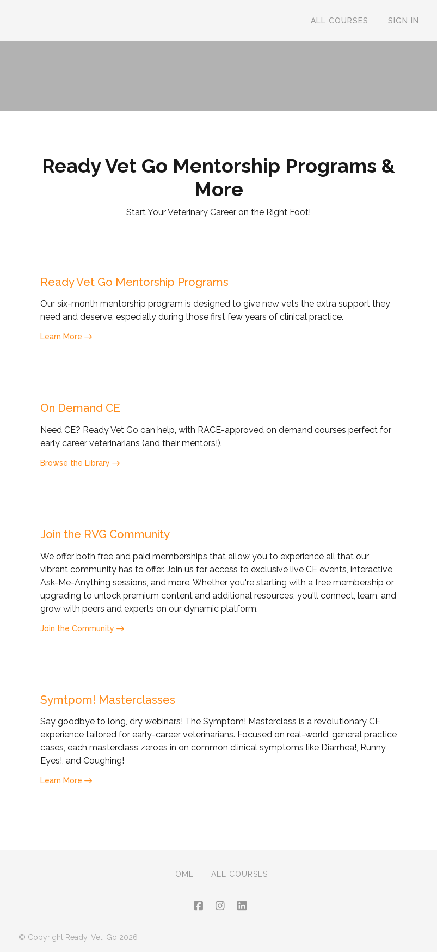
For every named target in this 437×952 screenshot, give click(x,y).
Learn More (66, 338)
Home (181, 874)
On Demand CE (87, 411)
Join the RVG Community (117, 539)
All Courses (339, 20)
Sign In (403, 20)
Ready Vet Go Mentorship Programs (150, 283)
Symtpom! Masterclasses (116, 707)
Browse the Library (80, 467)
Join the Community (82, 635)
